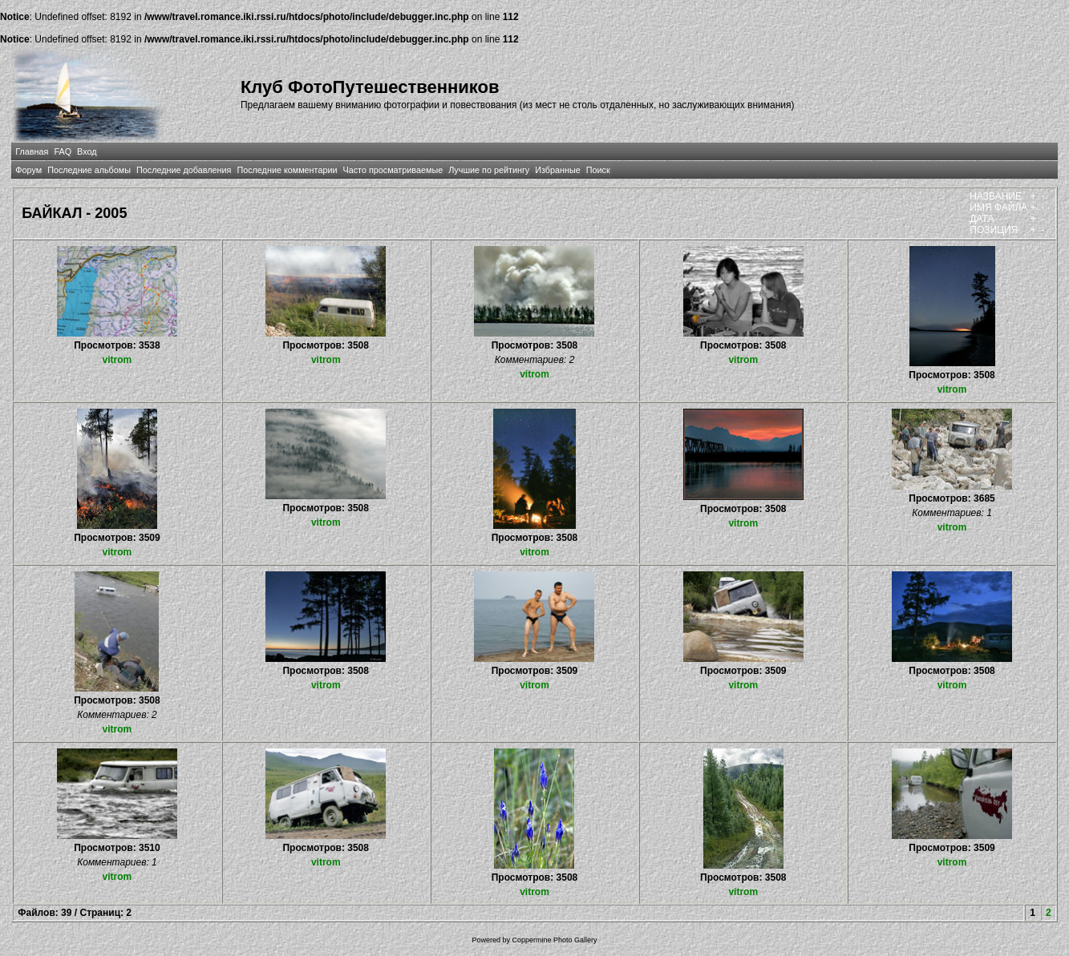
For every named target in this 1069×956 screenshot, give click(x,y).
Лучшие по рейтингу (488, 170)
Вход (86, 151)
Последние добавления (183, 170)
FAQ (62, 151)
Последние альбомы (89, 170)
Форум (28, 170)
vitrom (117, 359)
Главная (31, 151)
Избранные (557, 170)
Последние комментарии (287, 170)
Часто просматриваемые (392, 170)
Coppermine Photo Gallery (554, 940)
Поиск (598, 170)
